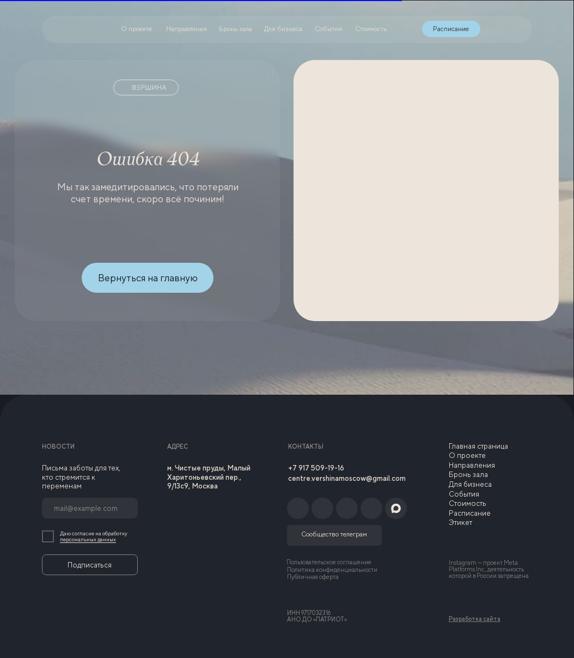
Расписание (470, 513)
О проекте (467, 455)
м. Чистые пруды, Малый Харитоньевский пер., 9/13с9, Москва (209, 476)
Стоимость (467, 503)
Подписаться (90, 564)
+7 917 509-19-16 (316, 467)
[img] (492, 29)
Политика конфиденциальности (332, 569)
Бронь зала (468, 474)
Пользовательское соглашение (328, 562)
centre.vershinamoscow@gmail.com (347, 478)
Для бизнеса (470, 484)
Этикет (460, 522)
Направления (472, 465)
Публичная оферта (313, 577)
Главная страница (478, 446)
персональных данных (88, 539)
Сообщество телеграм (334, 534)
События (464, 494)
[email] (90, 508)
